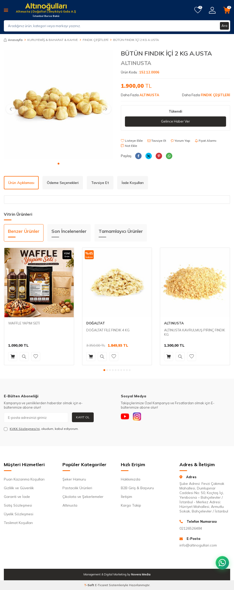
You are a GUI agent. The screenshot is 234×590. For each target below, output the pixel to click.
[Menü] (6, 10)
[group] (58, 104)
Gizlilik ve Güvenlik (19, 488)
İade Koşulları (133, 182)
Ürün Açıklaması (21, 182)
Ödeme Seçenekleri (63, 182)
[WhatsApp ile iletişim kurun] (221, 559)
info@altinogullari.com (198, 545)
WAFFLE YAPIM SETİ (24, 323)
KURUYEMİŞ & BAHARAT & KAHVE (52, 40)
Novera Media (141, 574)
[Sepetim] (226, 10)
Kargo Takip (131, 505)
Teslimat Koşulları (18, 522)
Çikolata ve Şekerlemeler (82, 496)
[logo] (46, 7)
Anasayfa (13, 40)
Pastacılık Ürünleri (77, 488)
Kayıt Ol (83, 417)
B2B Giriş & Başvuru (137, 488)
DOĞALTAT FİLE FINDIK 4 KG (108, 330)
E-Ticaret (101, 585)
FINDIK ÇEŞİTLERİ (95, 40)
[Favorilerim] (197, 10)
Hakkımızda (130, 479)
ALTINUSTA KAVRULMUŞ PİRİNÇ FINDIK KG (194, 332)
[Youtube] (126, 417)
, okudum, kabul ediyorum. (41, 429)
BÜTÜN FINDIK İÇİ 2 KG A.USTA (136, 40)
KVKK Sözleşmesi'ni (25, 429)
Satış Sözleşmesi (18, 505)
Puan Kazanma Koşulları (24, 479)
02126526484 (190, 528)
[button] (58, 164)
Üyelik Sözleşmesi (18, 514)
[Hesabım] (212, 10)
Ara (224, 26)
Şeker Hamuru (74, 479)
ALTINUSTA (136, 63)
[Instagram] (140, 417)
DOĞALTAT (95, 323)
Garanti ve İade (17, 496)
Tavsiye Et (156, 141)
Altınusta (69, 505)
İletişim (126, 496)
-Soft (89, 585)
